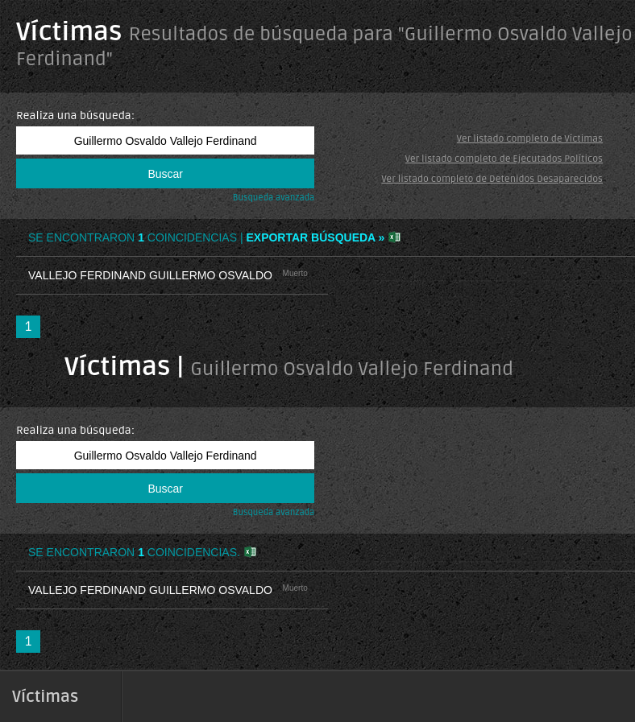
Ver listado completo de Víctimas (530, 139)
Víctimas (69, 31)
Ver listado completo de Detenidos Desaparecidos (492, 179)
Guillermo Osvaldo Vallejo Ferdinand (351, 369)
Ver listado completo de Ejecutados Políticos (504, 159)
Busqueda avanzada (274, 197)
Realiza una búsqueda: (75, 115)
